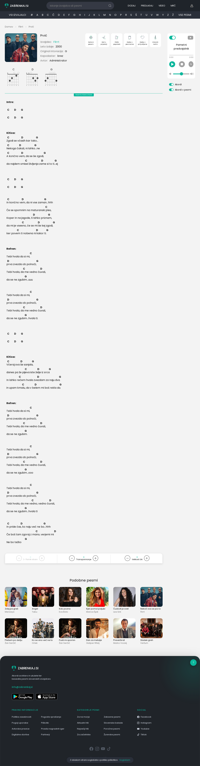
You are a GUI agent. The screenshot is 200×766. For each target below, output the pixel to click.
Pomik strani (30, 559)
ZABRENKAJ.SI (25, 668)
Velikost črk (137, 559)
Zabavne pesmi (112, 716)
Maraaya (9, 611)
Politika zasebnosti (21, 716)
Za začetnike (84, 734)
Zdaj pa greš (11, 608)
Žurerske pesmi (112, 734)
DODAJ (132, 5)
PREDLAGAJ (147, 5)
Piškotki (45, 722)
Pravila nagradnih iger (52, 728)
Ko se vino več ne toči (43, 640)
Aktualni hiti (83, 722)
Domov (9, 26)
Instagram (144, 722)
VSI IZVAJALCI (17, 15)
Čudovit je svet (121, 608)
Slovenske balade (113, 722)
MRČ (173, 5)
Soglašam (124, 760)
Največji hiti (83, 728)
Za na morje (83, 716)
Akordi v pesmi (183, 89)
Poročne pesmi (112, 728)
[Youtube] (103, 749)
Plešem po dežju (13, 640)
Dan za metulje (94, 640)
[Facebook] (91, 749)
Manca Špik (92, 611)
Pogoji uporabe (20, 722)
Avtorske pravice (20, 728)
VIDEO (162, 5)
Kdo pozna (64, 608)
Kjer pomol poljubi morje (99, 608)
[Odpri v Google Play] (23, 696)
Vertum (144, 643)
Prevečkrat (119, 640)
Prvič (31, 26)
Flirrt (21, 26)
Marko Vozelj (120, 643)
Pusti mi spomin (67, 640)
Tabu (34, 611)
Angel (35, 608)
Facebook (144, 716)
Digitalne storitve (20, 734)
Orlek (35, 643)
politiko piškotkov (109, 760)
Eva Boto (63, 611)
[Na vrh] (193, 662)
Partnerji (45, 734)
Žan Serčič (10, 643)
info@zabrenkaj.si (22, 687)
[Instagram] (97, 749)
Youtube (143, 728)
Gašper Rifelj (92, 643)
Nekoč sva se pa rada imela (155, 608)
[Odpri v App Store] (47, 696)
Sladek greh (146, 640)
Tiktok (142, 734)
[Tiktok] (109, 749)
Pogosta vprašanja (51, 716)
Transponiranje (83, 559)
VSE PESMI (184, 15)
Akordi (178, 84)
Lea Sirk (117, 611)
